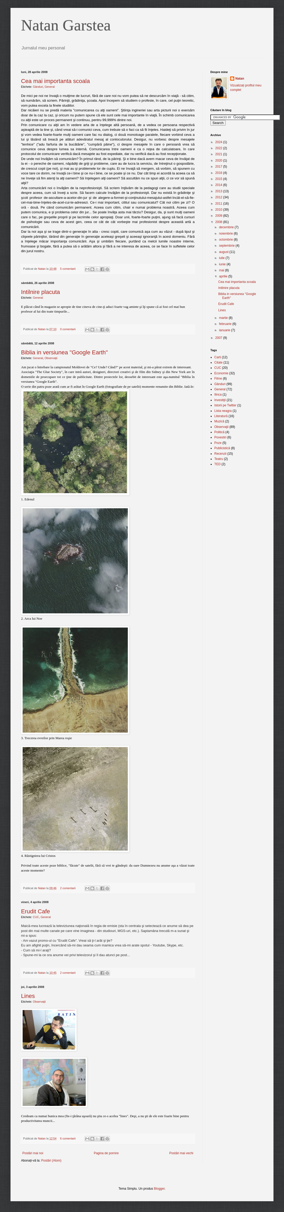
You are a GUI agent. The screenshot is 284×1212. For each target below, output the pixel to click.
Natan (42, 268)
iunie (223, 264)
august (224, 252)
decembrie (227, 227)
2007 (219, 338)
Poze (217, 443)
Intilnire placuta (40, 292)
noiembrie (226, 233)
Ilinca (218, 394)
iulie (222, 258)
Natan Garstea (66, 25)
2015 (219, 179)
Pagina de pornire (106, 1153)
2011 (219, 203)
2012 (219, 197)
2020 (219, 160)
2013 (219, 191)
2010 (219, 209)
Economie (221, 373)
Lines (28, 996)
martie (224, 318)
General (49, 86)
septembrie (227, 245)
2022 (219, 148)
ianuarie (225, 330)
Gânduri (38, 86)
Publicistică (222, 448)
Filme (218, 378)
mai (222, 270)
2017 (219, 166)
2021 (219, 154)
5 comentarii (67, 268)
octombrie (226, 239)
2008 (219, 222)
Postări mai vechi (181, 1153)
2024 (219, 142)
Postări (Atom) (51, 1160)
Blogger (159, 1188)
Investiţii (220, 400)
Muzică (219, 421)
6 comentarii (67, 1138)
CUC (36, 917)
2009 (219, 215)
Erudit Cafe (35, 911)
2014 (219, 185)
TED (217, 464)
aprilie (223, 276)
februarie (225, 324)
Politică (219, 432)
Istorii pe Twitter (225, 405)
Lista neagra (223, 411)
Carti (217, 357)
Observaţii (50, 358)
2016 (219, 173)
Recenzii (220, 453)
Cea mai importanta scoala (55, 81)
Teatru (218, 459)
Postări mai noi (32, 1153)
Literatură (221, 416)
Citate (218, 362)
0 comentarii (67, 329)
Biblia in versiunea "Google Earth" (64, 352)
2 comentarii (67, 888)
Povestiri (220, 437)
